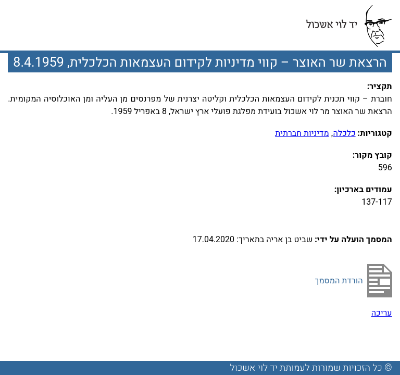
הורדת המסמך (339, 280)
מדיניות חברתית (302, 133)
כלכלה (344, 133)
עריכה (381, 313)
